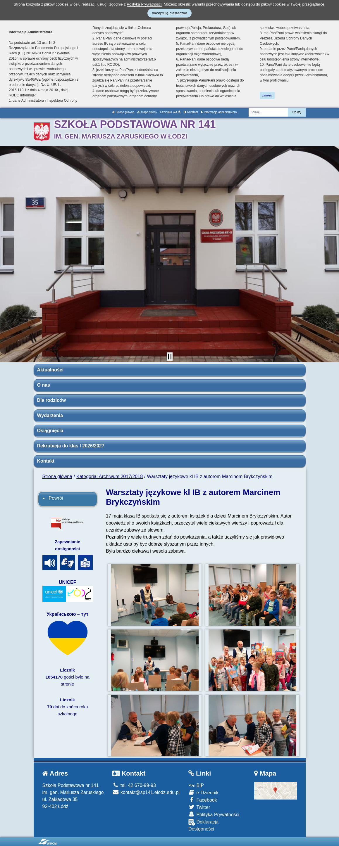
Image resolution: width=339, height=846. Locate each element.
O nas (43, 385)
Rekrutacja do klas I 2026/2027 (70, 445)
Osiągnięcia (50, 430)
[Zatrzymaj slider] (169, 356)
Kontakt (46, 461)
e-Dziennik (203, 792)
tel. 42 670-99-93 (134, 785)
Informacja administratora (219, 112)
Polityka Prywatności (213, 814)
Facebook (202, 799)
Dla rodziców (51, 400)
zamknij (267, 95)
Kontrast (191, 112)
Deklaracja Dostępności (203, 825)
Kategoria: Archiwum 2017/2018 (109, 476)
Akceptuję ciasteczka (169, 13)
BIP (196, 785)
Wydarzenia (50, 415)
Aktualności (50, 369)
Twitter (199, 807)
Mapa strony (147, 112)
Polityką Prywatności (144, 4)
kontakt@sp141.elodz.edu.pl (146, 792)
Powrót (56, 498)
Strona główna (123, 112)
